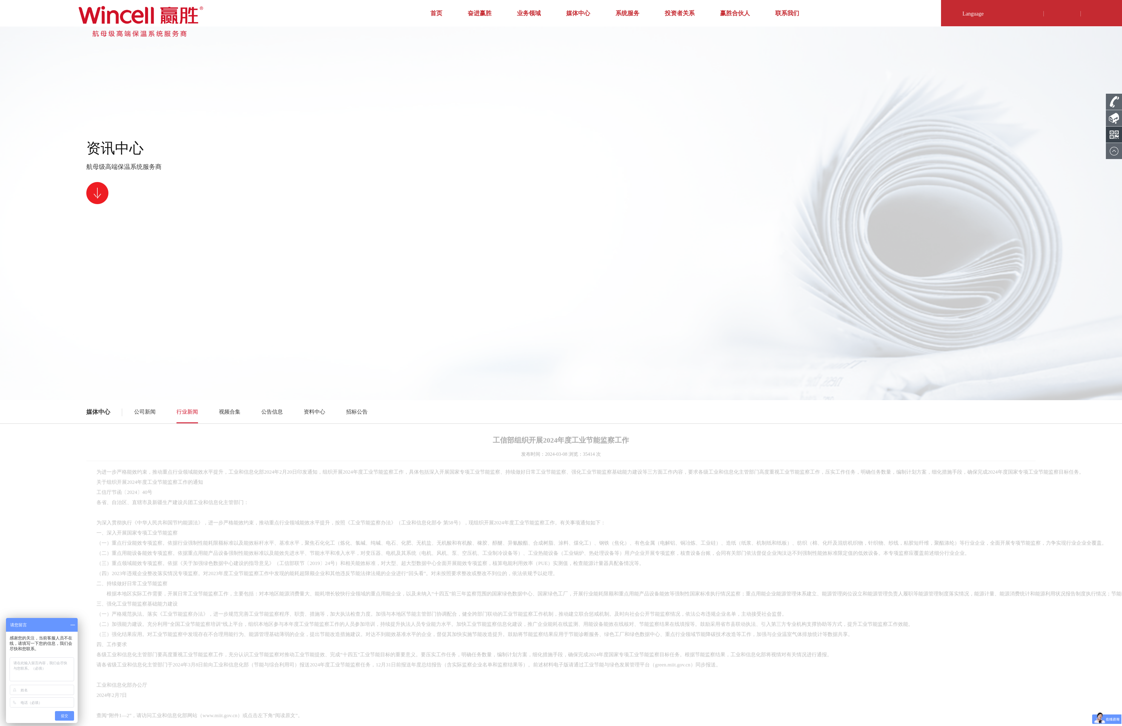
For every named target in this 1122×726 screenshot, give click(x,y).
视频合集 (229, 412)
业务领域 (529, 13)
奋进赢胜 (480, 13)
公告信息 (272, 412)
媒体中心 (578, 13)
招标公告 (357, 412)
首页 (436, 13)
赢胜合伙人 (735, 13)
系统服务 (627, 13)
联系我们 (787, 13)
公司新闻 (145, 412)
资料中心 (314, 412)
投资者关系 (680, 13)
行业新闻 (187, 412)
